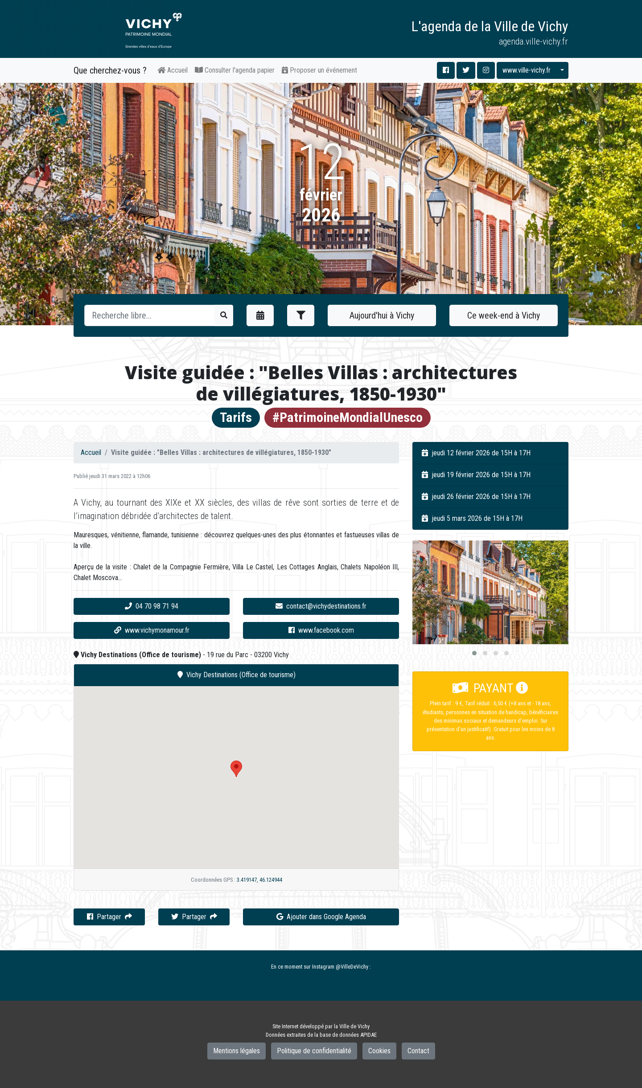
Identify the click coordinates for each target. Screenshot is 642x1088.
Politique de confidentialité (314, 1051)
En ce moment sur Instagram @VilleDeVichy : (321, 966)
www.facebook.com (321, 630)
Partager (109, 916)
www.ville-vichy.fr (526, 70)
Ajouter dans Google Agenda (321, 916)
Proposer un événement (319, 70)
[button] (474, 653)
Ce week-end (503, 315)
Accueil (172, 70)
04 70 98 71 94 (151, 606)
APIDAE (368, 1034)
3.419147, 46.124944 (259, 879)
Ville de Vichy (354, 1026)
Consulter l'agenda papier (235, 70)
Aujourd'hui (382, 315)
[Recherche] (149, 315)
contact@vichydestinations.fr (321, 606)
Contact (418, 1051)
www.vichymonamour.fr (151, 630)
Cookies (379, 1051)
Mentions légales (236, 1051)
